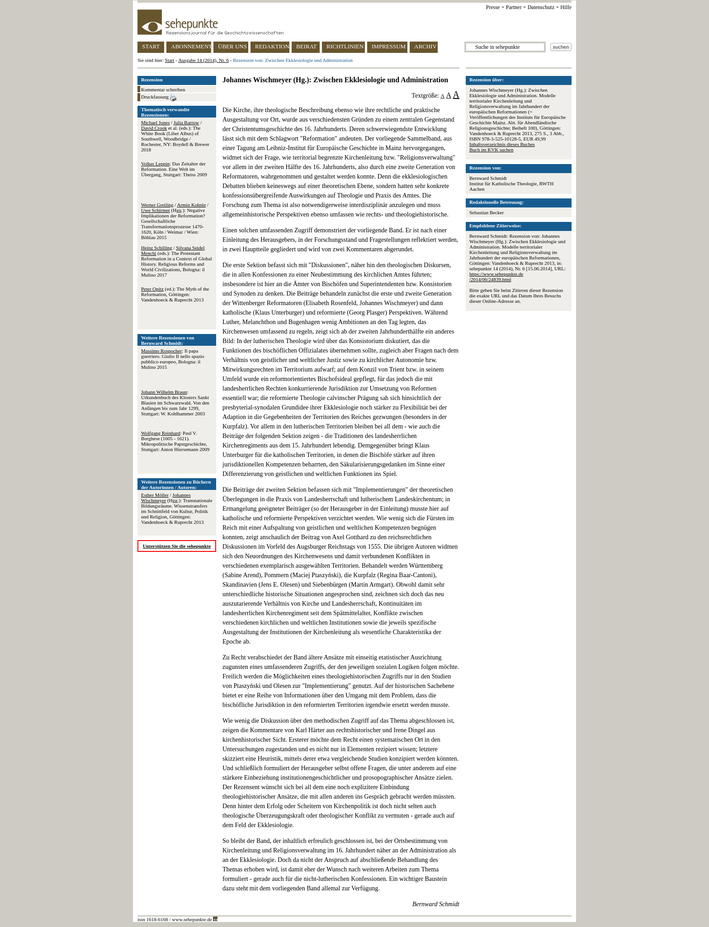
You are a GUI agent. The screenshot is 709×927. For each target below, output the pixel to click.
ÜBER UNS (232, 46)
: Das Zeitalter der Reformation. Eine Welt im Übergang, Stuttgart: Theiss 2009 (174, 169)
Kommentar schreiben (163, 89)
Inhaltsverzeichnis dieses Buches (502, 144)
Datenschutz (541, 7)
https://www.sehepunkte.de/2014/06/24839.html (496, 276)
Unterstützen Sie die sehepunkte (177, 546)
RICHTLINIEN (345, 46)
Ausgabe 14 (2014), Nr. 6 (203, 60)
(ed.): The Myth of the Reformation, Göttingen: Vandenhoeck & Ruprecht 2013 (175, 294)
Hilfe (566, 7)
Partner (514, 7)
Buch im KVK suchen (491, 149)
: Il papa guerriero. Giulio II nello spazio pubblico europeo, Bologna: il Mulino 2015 (172, 359)
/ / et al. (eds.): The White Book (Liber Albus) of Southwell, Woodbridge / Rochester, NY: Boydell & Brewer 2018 (175, 136)
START (151, 46)
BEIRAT (306, 46)
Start (170, 60)
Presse (493, 7)
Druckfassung (158, 97)
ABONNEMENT (191, 46)
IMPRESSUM (389, 46)
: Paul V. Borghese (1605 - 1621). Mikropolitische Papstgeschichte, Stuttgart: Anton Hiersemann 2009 (175, 441)
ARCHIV (425, 46)
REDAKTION (272, 46)
